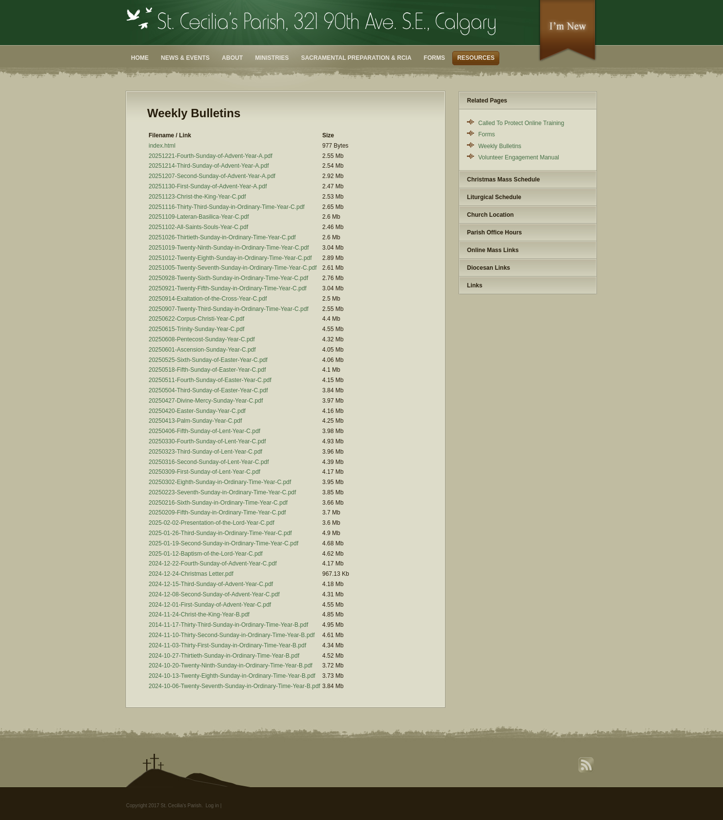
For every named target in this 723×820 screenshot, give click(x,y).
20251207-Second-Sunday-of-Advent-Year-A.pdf (212, 176)
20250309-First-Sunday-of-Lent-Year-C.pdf (204, 471)
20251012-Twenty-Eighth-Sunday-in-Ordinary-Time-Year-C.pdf (230, 258)
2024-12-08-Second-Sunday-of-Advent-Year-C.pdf (214, 594)
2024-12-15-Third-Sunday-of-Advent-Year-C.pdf (211, 584)
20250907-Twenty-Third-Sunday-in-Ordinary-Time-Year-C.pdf (229, 309)
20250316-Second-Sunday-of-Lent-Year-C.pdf (209, 462)
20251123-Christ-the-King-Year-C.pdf (197, 196)
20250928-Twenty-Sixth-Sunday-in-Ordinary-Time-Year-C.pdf (228, 278)
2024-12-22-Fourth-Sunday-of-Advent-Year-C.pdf (213, 563)
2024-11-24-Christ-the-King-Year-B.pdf (199, 614)
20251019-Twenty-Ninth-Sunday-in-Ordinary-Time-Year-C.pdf (229, 247)
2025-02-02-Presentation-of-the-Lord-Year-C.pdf (211, 522)
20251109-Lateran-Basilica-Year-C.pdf (199, 216)
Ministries (272, 57)
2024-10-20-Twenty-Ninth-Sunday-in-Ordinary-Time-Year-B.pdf (230, 665)
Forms (434, 57)
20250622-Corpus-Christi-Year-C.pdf (196, 318)
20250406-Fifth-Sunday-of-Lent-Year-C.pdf (204, 431)
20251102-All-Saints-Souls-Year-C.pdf (198, 227)
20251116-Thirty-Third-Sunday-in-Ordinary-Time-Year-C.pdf (227, 207)
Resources (475, 57)
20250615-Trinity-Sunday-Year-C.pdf (196, 329)
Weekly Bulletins (499, 146)
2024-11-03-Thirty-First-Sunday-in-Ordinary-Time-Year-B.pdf (227, 645)
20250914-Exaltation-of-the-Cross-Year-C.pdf (208, 298)
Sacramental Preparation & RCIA (356, 57)
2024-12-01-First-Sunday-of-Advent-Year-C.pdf (210, 604)
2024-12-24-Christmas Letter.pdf (191, 573)
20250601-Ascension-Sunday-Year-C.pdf (202, 349)
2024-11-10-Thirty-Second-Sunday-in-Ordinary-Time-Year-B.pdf (232, 635)
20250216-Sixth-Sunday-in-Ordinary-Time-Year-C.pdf (218, 502)
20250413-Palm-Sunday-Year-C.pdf (195, 420)
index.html (162, 145)
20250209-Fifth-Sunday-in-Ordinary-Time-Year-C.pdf (217, 512)
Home (140, 57)
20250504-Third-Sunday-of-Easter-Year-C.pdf (208, 390)
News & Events (185, 57)
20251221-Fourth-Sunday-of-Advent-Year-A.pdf (210, 156)
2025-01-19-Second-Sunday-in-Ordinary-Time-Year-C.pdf (223, 543)
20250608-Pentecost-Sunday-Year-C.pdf (202, 339)
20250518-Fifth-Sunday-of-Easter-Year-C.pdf (207, 369)
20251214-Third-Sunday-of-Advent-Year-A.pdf (209, 165)
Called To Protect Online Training (521, 123)
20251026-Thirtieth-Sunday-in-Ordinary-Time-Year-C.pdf (222, 237)
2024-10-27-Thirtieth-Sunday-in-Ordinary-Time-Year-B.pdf (224, 655)
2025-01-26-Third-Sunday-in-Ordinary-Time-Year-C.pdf (220, 533)
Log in (212, 805)
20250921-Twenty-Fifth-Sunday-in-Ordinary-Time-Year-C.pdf (228, 288)
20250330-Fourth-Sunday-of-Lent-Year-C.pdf (207, 441)
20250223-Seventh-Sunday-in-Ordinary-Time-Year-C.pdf (222, 492)
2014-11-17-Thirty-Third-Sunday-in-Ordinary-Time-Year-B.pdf (228, 624)
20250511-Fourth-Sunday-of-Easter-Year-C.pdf (210, 380)
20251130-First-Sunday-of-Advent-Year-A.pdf (208, 186)
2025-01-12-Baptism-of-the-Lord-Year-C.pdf (205, 553)
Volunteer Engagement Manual (518, 157)
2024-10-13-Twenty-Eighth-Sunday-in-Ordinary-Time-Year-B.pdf (232, 675)
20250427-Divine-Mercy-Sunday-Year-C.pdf (206, 400)
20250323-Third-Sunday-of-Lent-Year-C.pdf (205, 451)
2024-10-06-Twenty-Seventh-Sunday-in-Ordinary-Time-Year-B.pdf (234, 686)
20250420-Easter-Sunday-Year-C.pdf (197, 411)
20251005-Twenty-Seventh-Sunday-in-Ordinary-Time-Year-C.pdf (233, 267)
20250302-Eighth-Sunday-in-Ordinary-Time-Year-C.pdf (220, 482)
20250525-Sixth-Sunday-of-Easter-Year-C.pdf (208, 360)
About (232, 57)
